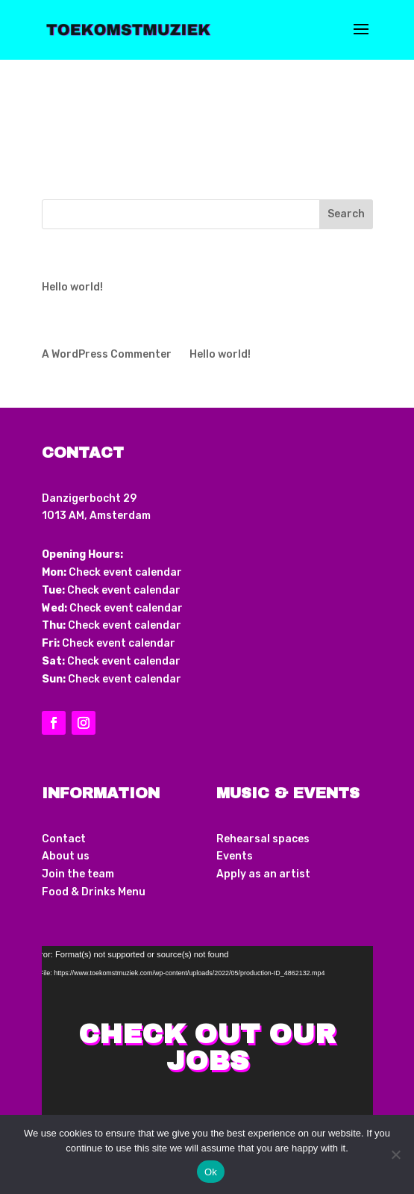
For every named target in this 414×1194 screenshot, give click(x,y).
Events (234, 856)
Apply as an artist (263, 874)
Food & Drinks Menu (93, 892)
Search (346, 214)
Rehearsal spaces (263, 839)
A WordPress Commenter (107, 354)
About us (66, 856)
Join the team (78, 874)
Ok (210, 1172)
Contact (64, 839)
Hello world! (72, 287)
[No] (395, 1154)
